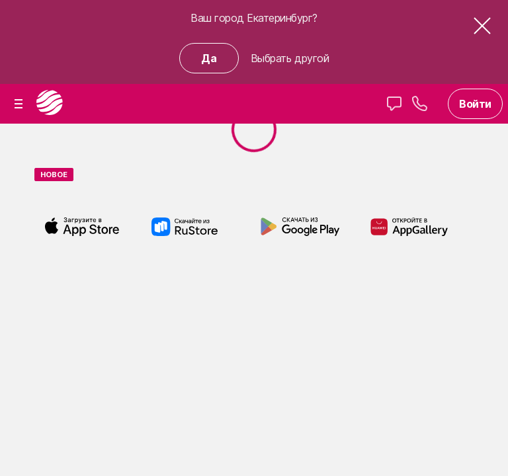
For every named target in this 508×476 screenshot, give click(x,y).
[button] (482, 32)
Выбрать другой (290, 58)
